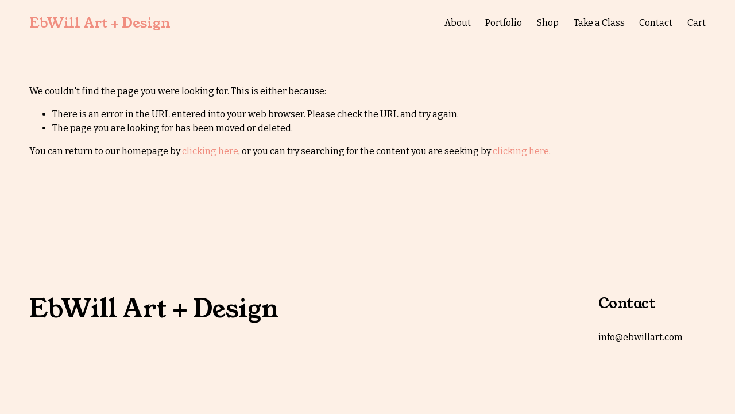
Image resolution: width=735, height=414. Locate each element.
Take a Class (599, 22)
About (457, 22)
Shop (548, 22)
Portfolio (503, 22)
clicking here (210, 150)
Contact (655, 22)
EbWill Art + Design (99, 23)
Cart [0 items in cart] (696, 22)
